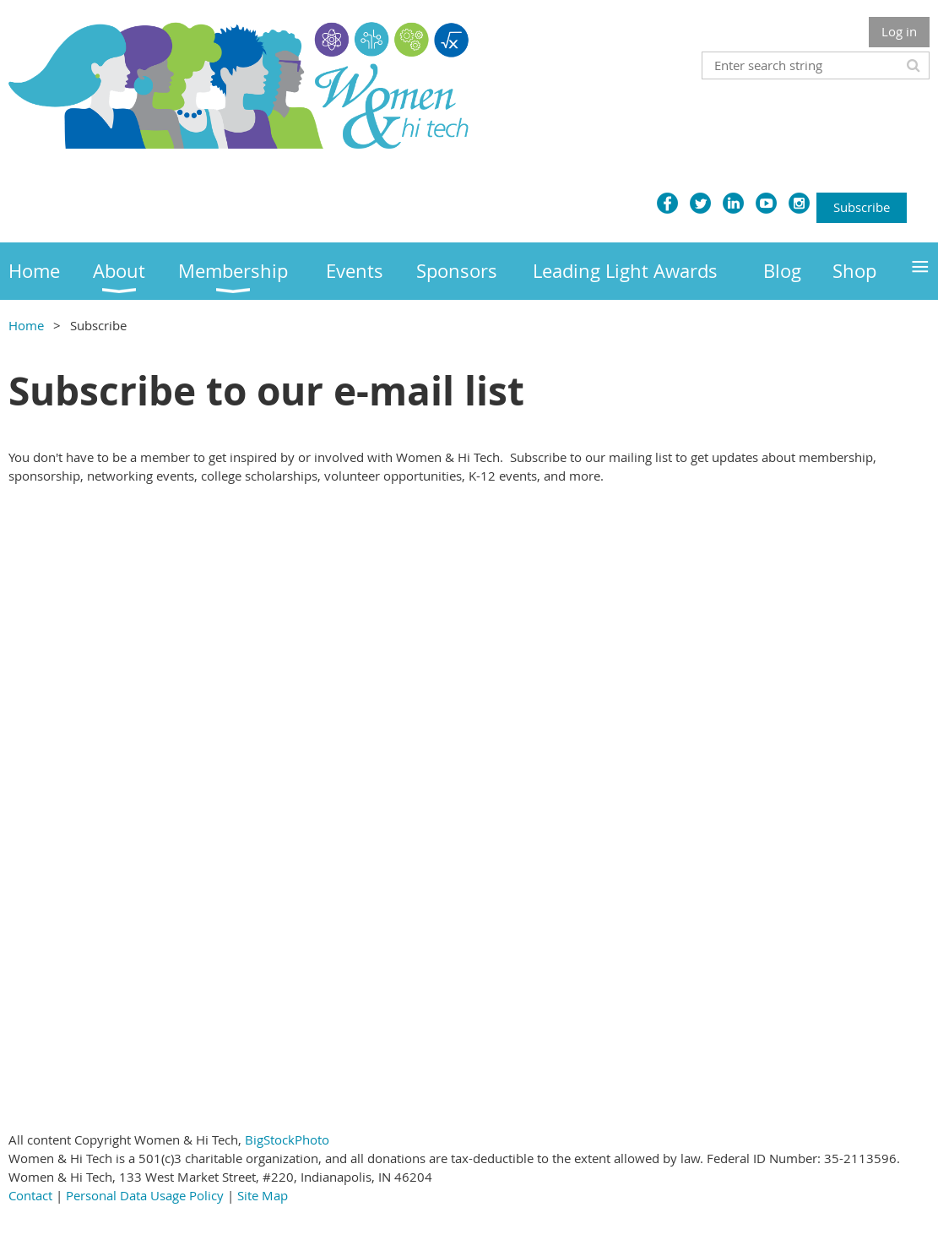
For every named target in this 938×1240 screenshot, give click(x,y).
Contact (30, 1195)
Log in (899, 31)
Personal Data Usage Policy (145, 1195)
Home (26, 325)
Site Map (262, 1195)
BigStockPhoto (287, 1139)
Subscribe (861, 207)
